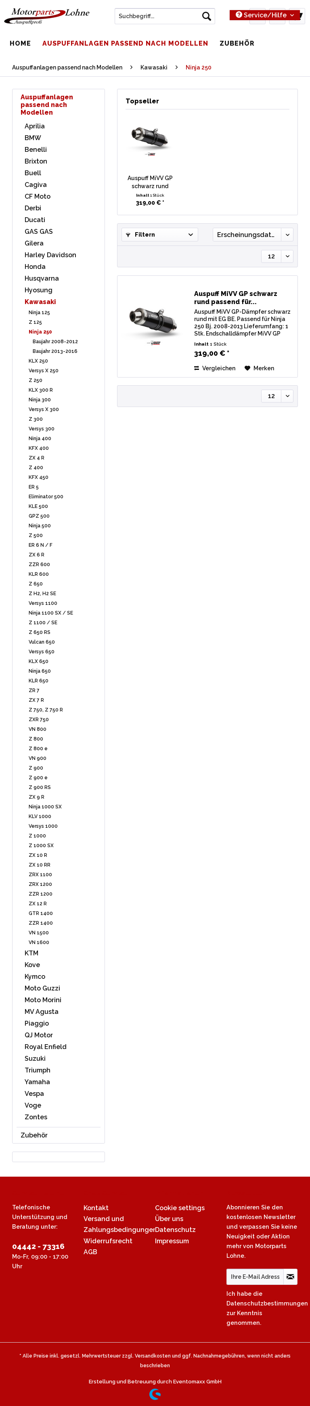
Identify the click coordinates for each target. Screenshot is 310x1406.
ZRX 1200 (40, 884)
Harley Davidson (50, 255)
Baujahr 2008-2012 (55, 341)
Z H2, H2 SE (42, 593)
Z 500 (36, 535)
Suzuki (35, 1058)
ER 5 (34, 487)
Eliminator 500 (46, 496)
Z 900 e (38, 778)
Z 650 (36, 584)
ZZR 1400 (41, 923)
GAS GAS (39, 231)
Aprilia (35, 126)
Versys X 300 (44, 409)
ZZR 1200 (40, 894)
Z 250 (35, 380)
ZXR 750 (39, 719)
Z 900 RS (40, 787)
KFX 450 (38, 477)
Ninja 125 (39, 312)
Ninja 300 (40, 400)
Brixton (36, 161)
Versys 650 (41, 652)
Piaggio (37, 1023)
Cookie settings (180, 1208)
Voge (33, 1105)
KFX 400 (39, 448)
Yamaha (37, 1082)
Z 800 (36, 739)
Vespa (34, 1094)
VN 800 (37, 729)
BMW (33, 138)
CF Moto (37, 196)
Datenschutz (175, 1230)
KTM (31, 953)
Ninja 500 (40, 526)
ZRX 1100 (40, 874)
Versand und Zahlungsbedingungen (117, 1224)
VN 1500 (39, 933)
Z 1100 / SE (43, 622)
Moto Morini (43, 1000)
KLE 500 (38, 506)
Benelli (36, 149)
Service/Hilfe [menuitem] (262, 15)
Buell (33, 173)
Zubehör (34, 1135)
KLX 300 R (41, 390)
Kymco (35, 976)
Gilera (34, 243)
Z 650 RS (39, 632)
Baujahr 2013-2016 (55, 351)
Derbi (33, 208)
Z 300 (36, 419)
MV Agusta (42, 1012)
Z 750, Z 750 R (46, 710)
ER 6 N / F (40, 545)
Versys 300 (41, 429)
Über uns (169, 1219)
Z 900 (36, 768)
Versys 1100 (43, 603)
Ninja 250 (40, 332)
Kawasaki (40, 302)
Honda (35, 267)
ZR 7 (34, 690)
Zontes (36, 1117)
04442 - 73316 (38, 1246)
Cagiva (36, 185)
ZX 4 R (36, 458)
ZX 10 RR (39, 865)
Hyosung (38, 290)
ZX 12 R (38, 904)
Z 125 (35, 322)
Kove (32, 965)
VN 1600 (39, 942)
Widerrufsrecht (108, 1241)
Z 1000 (37, 836)
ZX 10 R (38, 855)
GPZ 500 (39, 516)
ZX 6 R (36, 555)
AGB (90, 1252)
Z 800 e (38, 748)
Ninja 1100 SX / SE (51, 613)
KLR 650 (38, 681)
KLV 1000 (40, 816)
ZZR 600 (39, 564)
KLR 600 (39, 574)
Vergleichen (214, 368)
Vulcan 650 (42, 642)
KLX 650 (38, 661)
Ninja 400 (40, 438)
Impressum (172, 1241)
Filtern (140, 234)
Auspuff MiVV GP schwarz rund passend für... (150, 182)
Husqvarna (42, 278)
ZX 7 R (36, 700)
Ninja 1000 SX (45, 807)
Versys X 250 (44, 371)
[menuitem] (165, 19)
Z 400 (36, 467)
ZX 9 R (36, 797)
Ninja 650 (40, 671)
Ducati (35, 220)
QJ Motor (39, 1035)
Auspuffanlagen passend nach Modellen (47, 104)
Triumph (37, 1070)
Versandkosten (153, 1356)
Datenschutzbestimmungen (267, 1303)
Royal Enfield (46, 1047)
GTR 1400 (41, 913)
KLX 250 (38, 361)
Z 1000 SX (41, 845)
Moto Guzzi (42, 988)
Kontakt (96, 1208)
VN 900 (37, 758)
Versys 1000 (43, 826)
